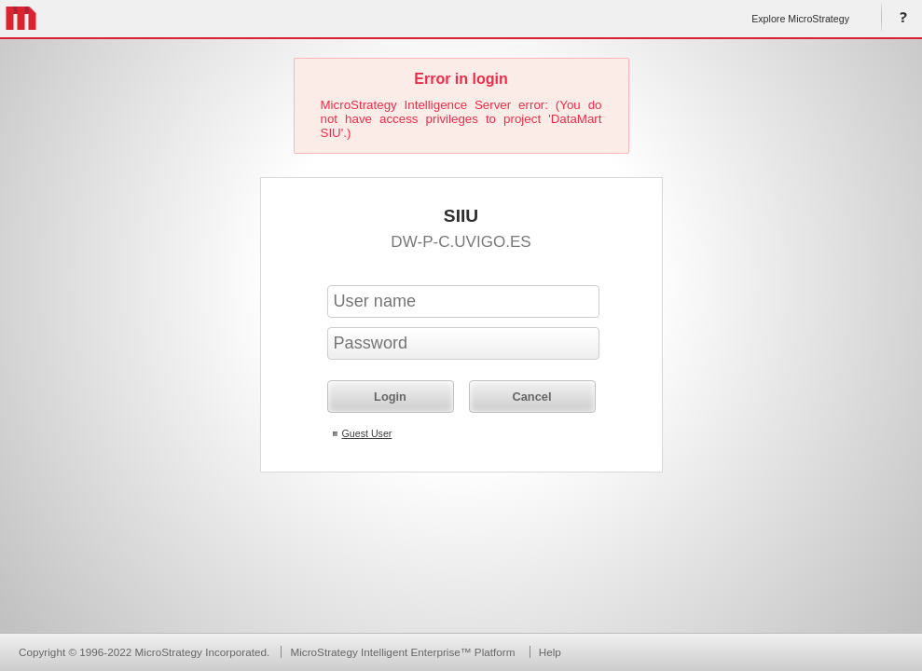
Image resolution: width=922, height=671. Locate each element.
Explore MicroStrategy (800, 18)
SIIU (461, 216)
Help (899, 18)
